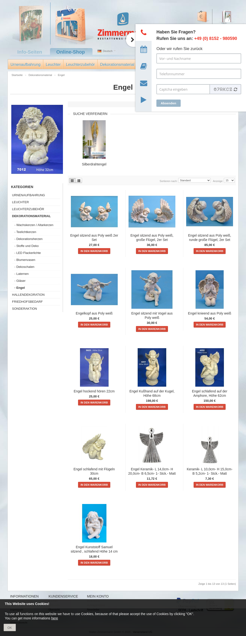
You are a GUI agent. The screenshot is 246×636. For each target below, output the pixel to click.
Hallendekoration (28, 294)
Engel (61, 75)
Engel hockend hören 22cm (94, 391)
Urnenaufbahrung (26, 65)
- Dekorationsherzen (28, 239)
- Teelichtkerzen (25, 232)
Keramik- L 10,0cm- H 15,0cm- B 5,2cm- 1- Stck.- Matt (209, 471)
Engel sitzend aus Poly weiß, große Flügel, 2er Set (151, 237)
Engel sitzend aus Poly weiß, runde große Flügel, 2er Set (209, 237)
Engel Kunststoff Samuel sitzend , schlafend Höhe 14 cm (94, 549)
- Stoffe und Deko (26, 246)
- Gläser (19, 281)
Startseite (18, 75)
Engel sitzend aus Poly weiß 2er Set (94, 237)
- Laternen (21, 274)
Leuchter (53, 65)
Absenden (168, 103)
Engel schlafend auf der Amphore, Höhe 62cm (209, 393)
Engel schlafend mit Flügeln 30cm (94, 471)
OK (9, 628)
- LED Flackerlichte (27, 253)
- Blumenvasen (24, 260)
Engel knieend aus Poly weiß (209, 313)
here (54, 618)
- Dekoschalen (24, 267)
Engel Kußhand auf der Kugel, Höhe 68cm (152, 393)
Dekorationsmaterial (117, 65)
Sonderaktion (24, 308)
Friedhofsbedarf (27, 301)
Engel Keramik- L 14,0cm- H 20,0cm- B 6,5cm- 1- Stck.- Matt (152, 471)
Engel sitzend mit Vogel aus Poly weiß (152, 315)
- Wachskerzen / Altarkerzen (33, 225)
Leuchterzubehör (80, 65)
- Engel (19, 288)
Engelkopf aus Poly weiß (94, 313)
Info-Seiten (29, 52)
